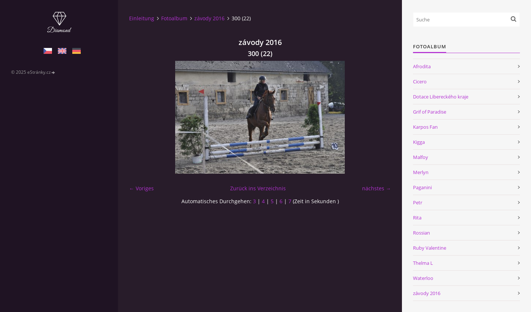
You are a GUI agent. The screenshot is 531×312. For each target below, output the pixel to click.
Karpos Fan (425, 127)
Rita (417, 217)
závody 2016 (209, 18)
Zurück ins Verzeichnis (258, 188)
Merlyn (420, 172)
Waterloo (423, 278)
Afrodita (422, 66)
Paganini (422, 187)
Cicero (420, 81)
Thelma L (423, 263)
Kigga (419, 142)
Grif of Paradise (429, 111)
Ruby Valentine (429, 248)
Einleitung (141, 18)
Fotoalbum (174, 18)
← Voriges (141, 188)
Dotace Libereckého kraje (440, 96)
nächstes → (376, 188)
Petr (417, 202)
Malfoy (420, 157)
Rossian (421, 232)
